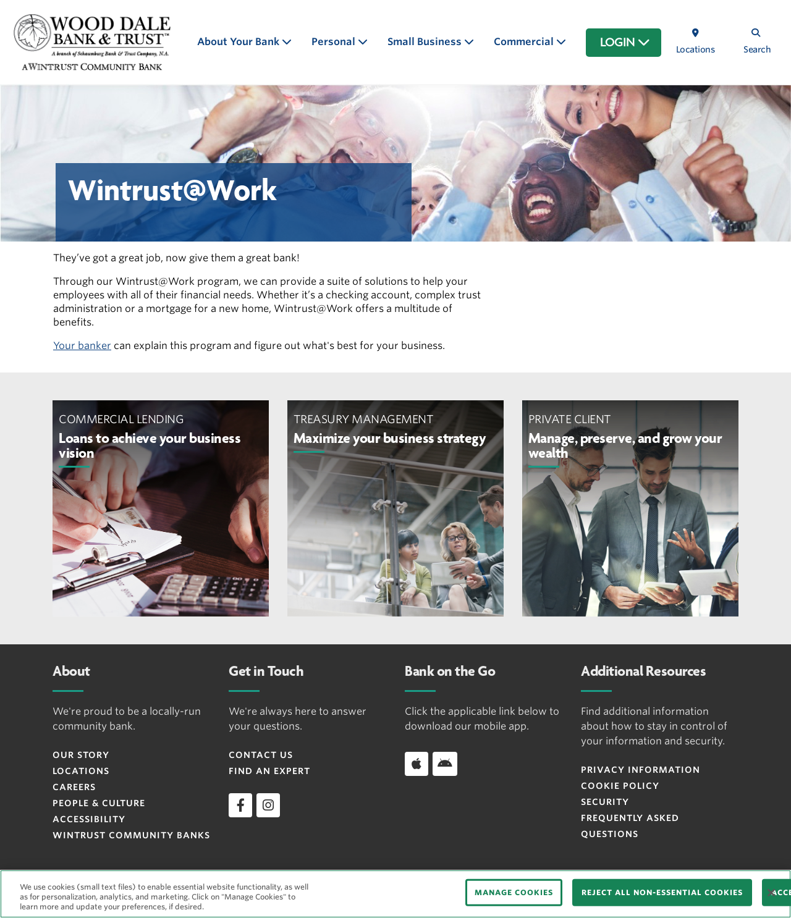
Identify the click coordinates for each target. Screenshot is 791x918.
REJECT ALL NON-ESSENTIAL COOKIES (662, 892)
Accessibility (89, 819)
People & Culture (99, 803)
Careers (74, 787)
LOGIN (625, 42)
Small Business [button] (425, 42)
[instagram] (268, 805)
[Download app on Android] (445, 763)
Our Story (81, 755)
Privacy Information (640, 770)
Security (605, 802)
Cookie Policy (620, 786)
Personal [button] (334, 42)
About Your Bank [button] (239, 42)
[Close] (771, 892)
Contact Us (261, 755)
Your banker (82, 346)
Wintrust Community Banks (131, 835)
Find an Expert (269, 771)
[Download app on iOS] (416, 763)
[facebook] (240, 805)
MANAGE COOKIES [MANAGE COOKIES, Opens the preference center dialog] (514, 892)
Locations (81, 771)
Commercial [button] (525, 42)
